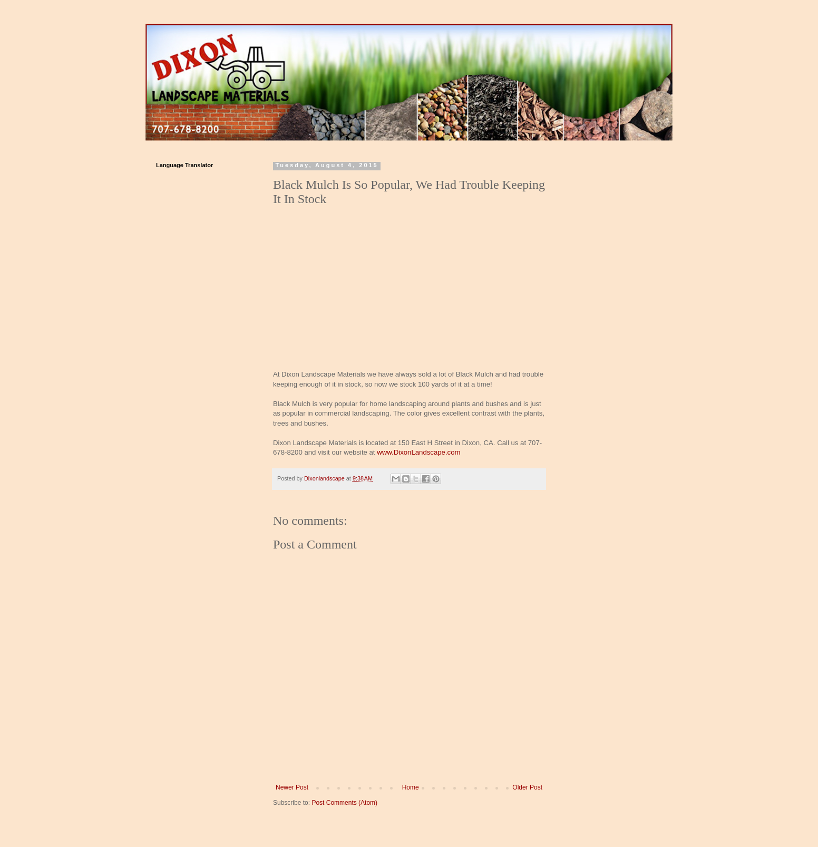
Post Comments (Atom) (344, 802)
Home (410, 787)
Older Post (527, 787)
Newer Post (292, 787)
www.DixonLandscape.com (418, 452)
